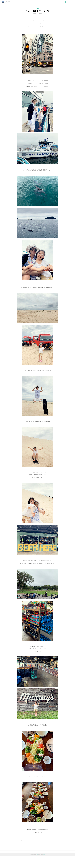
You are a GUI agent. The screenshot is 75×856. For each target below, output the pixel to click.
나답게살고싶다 (8, 1)
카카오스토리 (55, 846)
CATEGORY (69, 2)
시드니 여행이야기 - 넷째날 (37, 10)
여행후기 (37, 8)
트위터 (57, 846)
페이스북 (53, 846)
